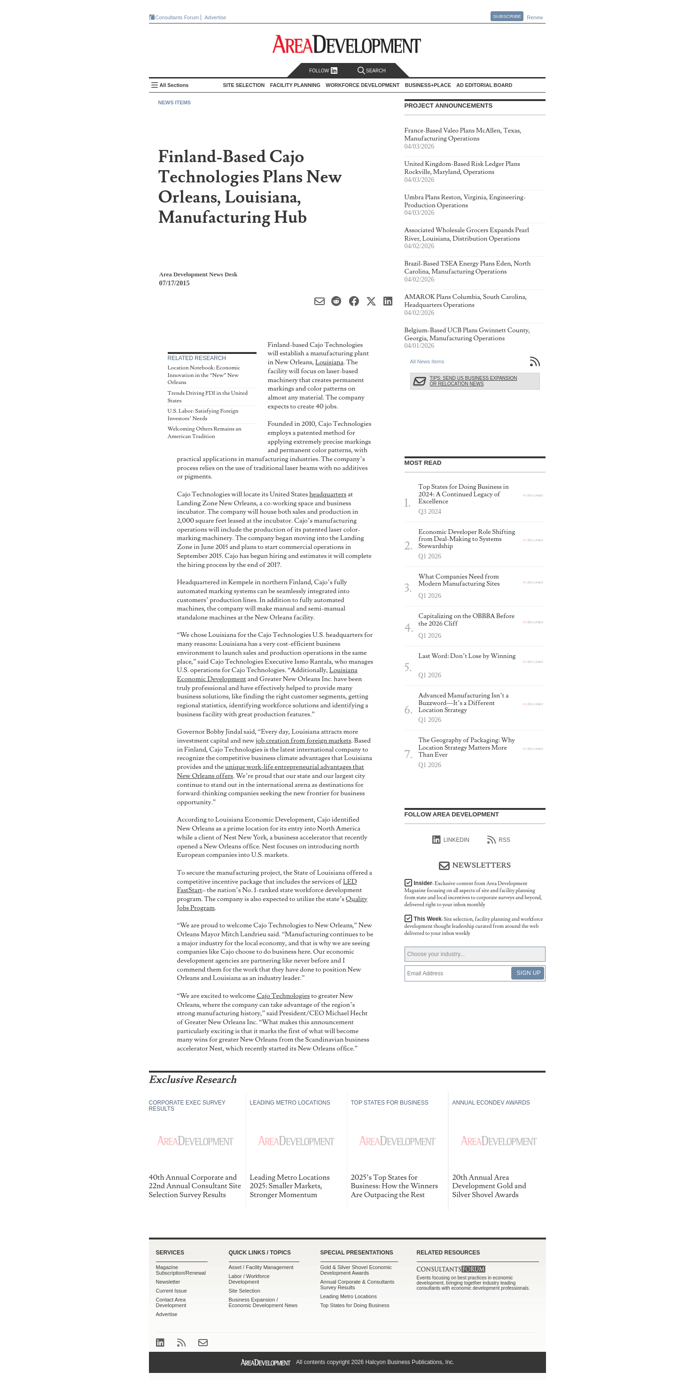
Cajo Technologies (283, 995)
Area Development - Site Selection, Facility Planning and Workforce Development (347, 44)
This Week (474, 926)
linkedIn (450, 840)
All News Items (427, 361)
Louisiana (329, 362)
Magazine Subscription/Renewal (181, 1270)
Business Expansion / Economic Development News (263, 1302)
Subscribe (507, 16)
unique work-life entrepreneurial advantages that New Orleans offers (270, 771)
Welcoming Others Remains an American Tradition (205, 432)
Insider (473, 894)
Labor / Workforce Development (249, 1279)
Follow (323, 70)
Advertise (215, 17)
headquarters (327, 494)
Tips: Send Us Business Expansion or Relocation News (473, 381)
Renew (535, 17)
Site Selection (244, 1291)
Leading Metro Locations (348, 1296)
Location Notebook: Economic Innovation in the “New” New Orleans (204, 375)
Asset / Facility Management (261, 1267)
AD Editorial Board (484, 85)
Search (372, 70)
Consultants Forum (177, 17)
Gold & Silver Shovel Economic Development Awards (356, 1270)
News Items (174, 102)
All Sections (174, 85)
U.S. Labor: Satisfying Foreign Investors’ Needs (203, 415)
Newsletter (168, 1282)
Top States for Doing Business (355, 1305)
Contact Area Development (171, 1302)
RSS (498, 840)
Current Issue (171, 1291)
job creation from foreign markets (303, 740)
